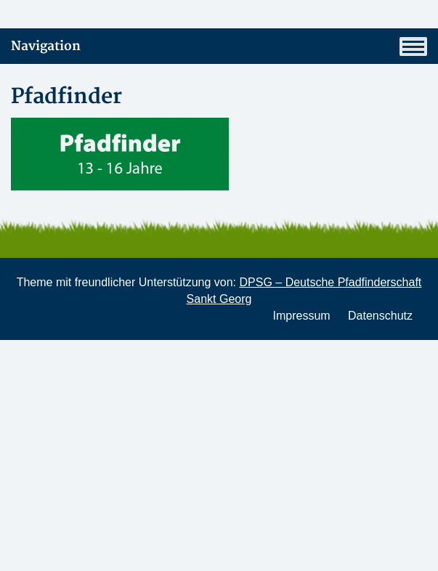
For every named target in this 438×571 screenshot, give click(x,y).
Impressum (301, 315)
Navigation (219, 46)
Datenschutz (380, 315)
